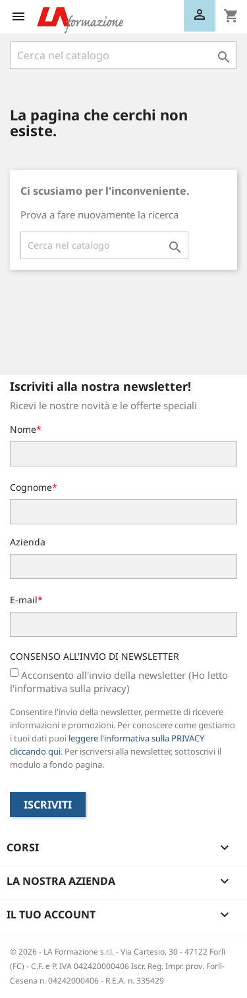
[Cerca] (123, 55)
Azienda (27, 542)
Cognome (31, 487)
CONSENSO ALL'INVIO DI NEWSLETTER (94, 656)
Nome (23, 429)
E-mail (24, 599)
